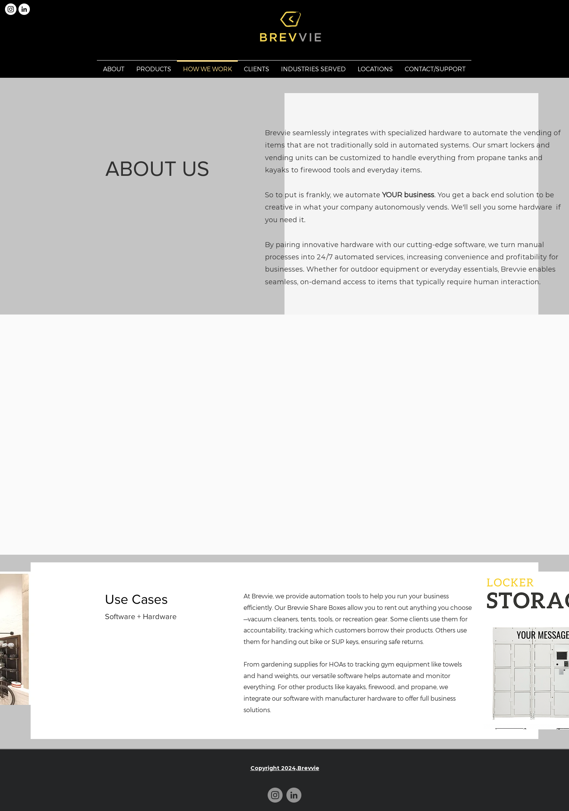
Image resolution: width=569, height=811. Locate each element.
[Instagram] (275, 795)
